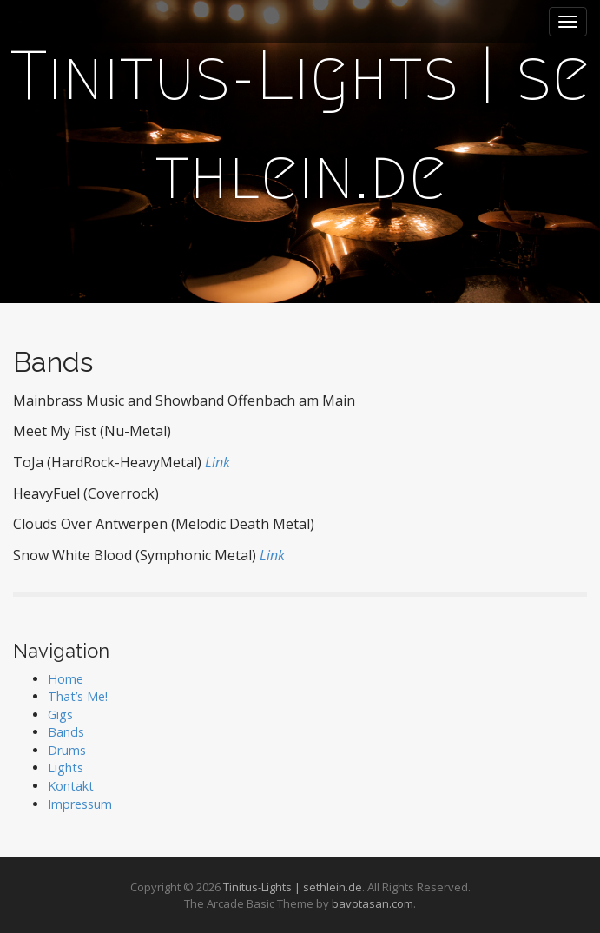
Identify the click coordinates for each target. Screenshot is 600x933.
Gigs (60, 714)
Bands (66, 732)
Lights (65, 767)
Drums (67, 750)
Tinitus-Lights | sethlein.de (292, 887)
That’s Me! (78, 696)
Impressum (80, 804)
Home (65, 679)
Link (217, 462)
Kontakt (71, 786)
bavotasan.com (372, 903)
